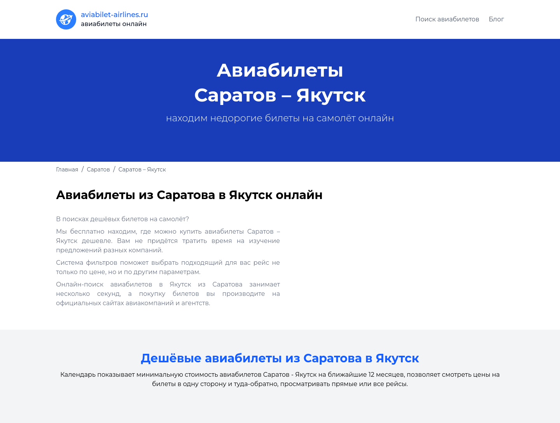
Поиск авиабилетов (447, 19)
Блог (496, 19)
